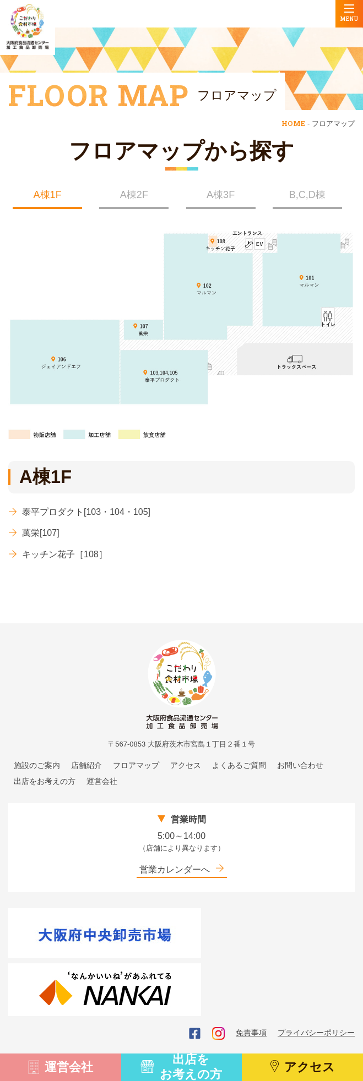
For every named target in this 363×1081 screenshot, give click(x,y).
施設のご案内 (37, 765)
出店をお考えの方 (181, 1067)
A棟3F (221, 194)
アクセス (302, 1067)
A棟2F (134, 194)
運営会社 (60, 1067)
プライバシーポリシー (316, 1032)
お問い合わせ (300, 765)
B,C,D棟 (307, 194)
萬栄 (33, 532)
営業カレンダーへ (181, 869)
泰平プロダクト (79, 512)
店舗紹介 (86, 765)
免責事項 (251, 1032)
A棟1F (48, 194)
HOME (293, 123)
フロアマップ (136, 765)
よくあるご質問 (239, 765)
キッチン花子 (57, 554)
